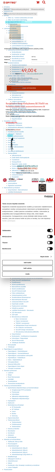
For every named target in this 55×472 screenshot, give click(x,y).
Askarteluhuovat (13, 461)
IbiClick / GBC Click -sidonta (16, 76)
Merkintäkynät (12, 437)
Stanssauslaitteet (17, 61)
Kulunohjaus (15, 394)
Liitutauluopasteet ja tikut (19, 295)
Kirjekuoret (11, 403)
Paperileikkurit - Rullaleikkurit (16, 357)
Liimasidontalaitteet (17, 86)
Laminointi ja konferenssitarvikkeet (18, 50)
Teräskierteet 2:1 (17, 71)
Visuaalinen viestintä (10, 121)
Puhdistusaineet (16, 424)
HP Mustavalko (16, 407)
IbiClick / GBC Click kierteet (20, 80)
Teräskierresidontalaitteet (19, 65)
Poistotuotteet (8, 469)
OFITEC (6, 15)
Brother (14, 413)
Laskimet (10, 373)
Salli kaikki (27, 262)
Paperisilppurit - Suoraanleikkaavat (18, 353)
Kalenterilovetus (16, 73)
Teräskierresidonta (13, 63)
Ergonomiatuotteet (13, 418)
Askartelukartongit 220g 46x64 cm (22, 454)
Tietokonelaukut (16, 422)
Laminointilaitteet (13, 30)
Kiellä (27, 274)
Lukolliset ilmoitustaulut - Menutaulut (23, 310)
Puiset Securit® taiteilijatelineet (21, 280)
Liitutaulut (11, 149)
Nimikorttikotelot (16, 52)
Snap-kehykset (16, 334)
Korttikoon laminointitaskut (20, 43)
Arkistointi (11, 435)
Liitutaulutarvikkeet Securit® (20, 302)
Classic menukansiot (22, 321)
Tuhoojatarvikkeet (13, 362)
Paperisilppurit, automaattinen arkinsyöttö (20, 355)
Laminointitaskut (13, 33)
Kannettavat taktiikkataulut (16, 151)
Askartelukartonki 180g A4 (20, 450)
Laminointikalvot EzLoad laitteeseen (22, 45)
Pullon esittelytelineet (18, 293)
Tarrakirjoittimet (12, 381)
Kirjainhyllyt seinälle (18, 304)
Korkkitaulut (11, 140)
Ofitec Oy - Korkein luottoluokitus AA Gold (20, 17)
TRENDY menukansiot (22, 323)
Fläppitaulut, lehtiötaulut (15, 125)
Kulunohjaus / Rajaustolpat (20, 338)
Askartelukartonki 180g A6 (20, 448)
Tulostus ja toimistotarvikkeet (12, 385)
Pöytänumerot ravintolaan (19, 306)
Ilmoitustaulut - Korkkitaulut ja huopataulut (24, 336)
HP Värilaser (15, 409)
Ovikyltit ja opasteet (18, 308)
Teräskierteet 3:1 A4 (18, 67)
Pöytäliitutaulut (16, 282)
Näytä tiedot (44, 256)
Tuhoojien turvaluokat (14, 368)
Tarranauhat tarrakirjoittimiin (16, 383)
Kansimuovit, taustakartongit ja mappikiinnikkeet (22, 112)
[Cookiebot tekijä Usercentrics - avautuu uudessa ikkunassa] (44, 197)
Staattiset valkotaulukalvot (16, 147)
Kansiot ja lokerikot (13, 428)
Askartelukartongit (13, 446)
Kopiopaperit (11, 400)
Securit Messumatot (18, 340)
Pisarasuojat (11, 142)
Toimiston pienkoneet (10, 370)
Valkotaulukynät (16, 155)
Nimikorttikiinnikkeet (18, 56)
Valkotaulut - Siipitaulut (14, 134)
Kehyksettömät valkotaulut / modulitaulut (20, 127)
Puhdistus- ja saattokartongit (20, 48)
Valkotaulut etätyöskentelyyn (20, 396)
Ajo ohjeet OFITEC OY (15, 22)
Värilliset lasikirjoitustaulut (15, 136)
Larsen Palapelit (13, 467)
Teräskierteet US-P (17, 97)
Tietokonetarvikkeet (14, 420)
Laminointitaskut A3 (18, 37)
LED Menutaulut (16, 312)
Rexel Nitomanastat (14, 377)
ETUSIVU (7, 7)
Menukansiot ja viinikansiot (20, 317)
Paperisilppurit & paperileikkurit (13, 349)
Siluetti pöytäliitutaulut (18, 284)
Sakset (10, 463)
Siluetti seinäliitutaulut (18, 289)
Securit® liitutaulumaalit (19, 291)
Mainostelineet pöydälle (19, 286)
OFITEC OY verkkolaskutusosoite (18, 26)
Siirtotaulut (11, 129)
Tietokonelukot (16, 426)
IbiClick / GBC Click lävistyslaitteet (22, 78)
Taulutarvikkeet (12, 153)
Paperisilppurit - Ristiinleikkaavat (17, 351)
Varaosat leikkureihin (14, 364)
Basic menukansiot (21, 319)
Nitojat (10, 375)
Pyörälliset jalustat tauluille (16, 132)
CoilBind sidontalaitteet (18, 101)
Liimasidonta (11, 84)
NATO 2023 (7, 9)
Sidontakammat (16, 95)
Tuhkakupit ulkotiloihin (18, 342)
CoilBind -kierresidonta (14, 99)
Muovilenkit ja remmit (18, 58)
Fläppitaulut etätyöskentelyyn (20, 398)
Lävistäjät (11, 379)
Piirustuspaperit (12, 444)
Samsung (14, 416)
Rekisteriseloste (12, 24)
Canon (14, 411)
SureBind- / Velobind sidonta (16, 106)
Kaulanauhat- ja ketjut (18, 54)
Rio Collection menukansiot (24, 327)
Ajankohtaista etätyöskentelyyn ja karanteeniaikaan (23, 388)
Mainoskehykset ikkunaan (19, 299)
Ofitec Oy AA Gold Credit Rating (17, 20)
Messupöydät (12, 345)
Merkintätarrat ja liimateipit (16, 405)
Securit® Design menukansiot (24, 329)
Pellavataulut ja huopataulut (16, 138)
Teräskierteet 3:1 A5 (18, 69)
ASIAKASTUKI (8, 11)
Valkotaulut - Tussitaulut (15, 123)
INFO (5, 13)
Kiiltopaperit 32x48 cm (14, 459)
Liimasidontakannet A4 (18, 88)
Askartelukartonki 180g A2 (20, 452)
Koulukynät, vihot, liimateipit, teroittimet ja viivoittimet (23, 465)
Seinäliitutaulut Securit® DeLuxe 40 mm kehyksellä (27, 278)
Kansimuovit (15, 114)
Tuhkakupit (11, 347)
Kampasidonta (12, 91)
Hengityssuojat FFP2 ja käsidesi (21, 390)
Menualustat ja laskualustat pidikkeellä (27, 332)
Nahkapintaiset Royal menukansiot (26, 325)
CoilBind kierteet (17, 104)
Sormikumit (11, 433)
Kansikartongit (16, 116)
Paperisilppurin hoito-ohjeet (16, 366)
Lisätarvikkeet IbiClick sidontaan (21, 82)
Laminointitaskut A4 (18, 39)
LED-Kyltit (15, 314)
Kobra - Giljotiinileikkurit (15, 360)
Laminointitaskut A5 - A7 (19, 41)
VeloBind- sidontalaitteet (19, 108)
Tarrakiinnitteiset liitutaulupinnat (21, 297)
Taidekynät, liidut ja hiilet (15, 441)
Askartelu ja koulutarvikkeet (12, 439)
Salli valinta (28, 268)
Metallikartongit (12, 456)
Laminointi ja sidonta (10, 28)
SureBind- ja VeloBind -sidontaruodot (23, 110)
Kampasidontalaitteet (18, 93)
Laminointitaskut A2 (18, 35)
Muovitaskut (11, 431)
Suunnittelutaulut (13, 144)
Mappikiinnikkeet (17, 119)
